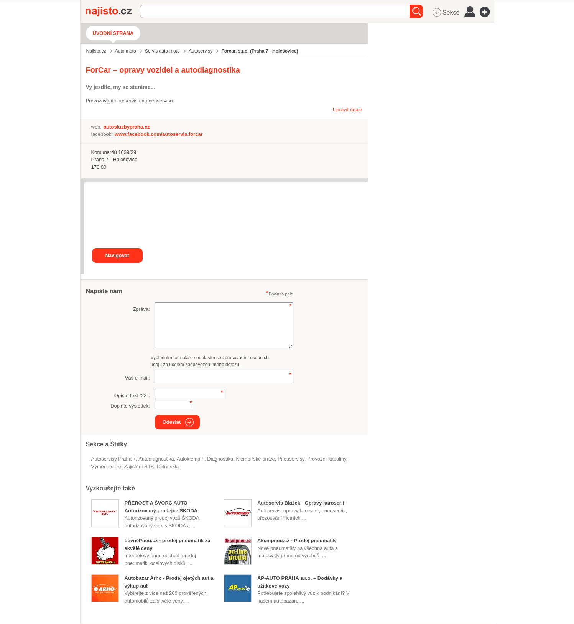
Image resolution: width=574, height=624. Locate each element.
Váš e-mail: (137, 378)
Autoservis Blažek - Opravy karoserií (300, 503)
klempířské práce (255, 459)
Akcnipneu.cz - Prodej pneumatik (296, 540)
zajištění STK (139, 466)
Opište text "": (132, 395)
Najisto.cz (113, 11)
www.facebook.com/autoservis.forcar (159, 134)
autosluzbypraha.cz (127, 127)
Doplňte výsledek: (130, 406)
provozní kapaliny (326, 459)
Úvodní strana (113, 33)
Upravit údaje (347, 109)
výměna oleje (106, 466)
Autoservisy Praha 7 (113, 459)
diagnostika (220, 459)
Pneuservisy (291, 459)
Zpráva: (141, 309)
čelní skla (168, 466)
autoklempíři (190, 459)
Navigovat (117, 255)
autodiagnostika (156, 459)
